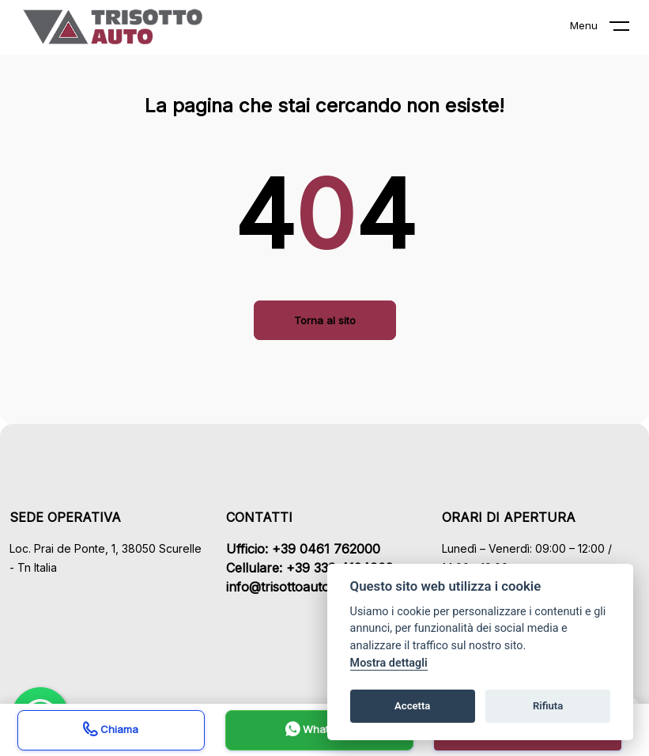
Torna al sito (325, 320)
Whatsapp (319, 731)
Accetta (412, 706)
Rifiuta (548, 706)
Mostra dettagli (389, 663)
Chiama (110, 731)
